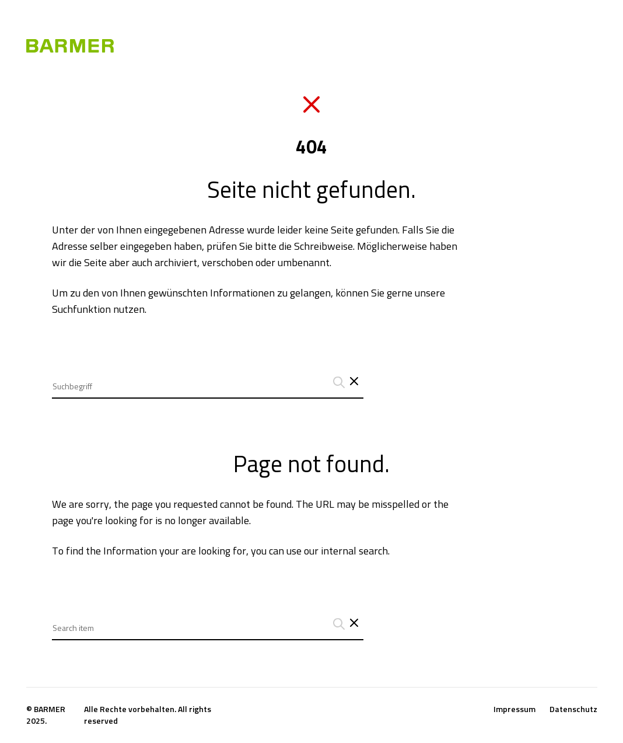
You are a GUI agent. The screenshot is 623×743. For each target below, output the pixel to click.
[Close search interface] (354, 623)
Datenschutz (573, 709)
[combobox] (207, 377)
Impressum (515, 709)
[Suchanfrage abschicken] (337, 382)
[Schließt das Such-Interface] (354, 382)
